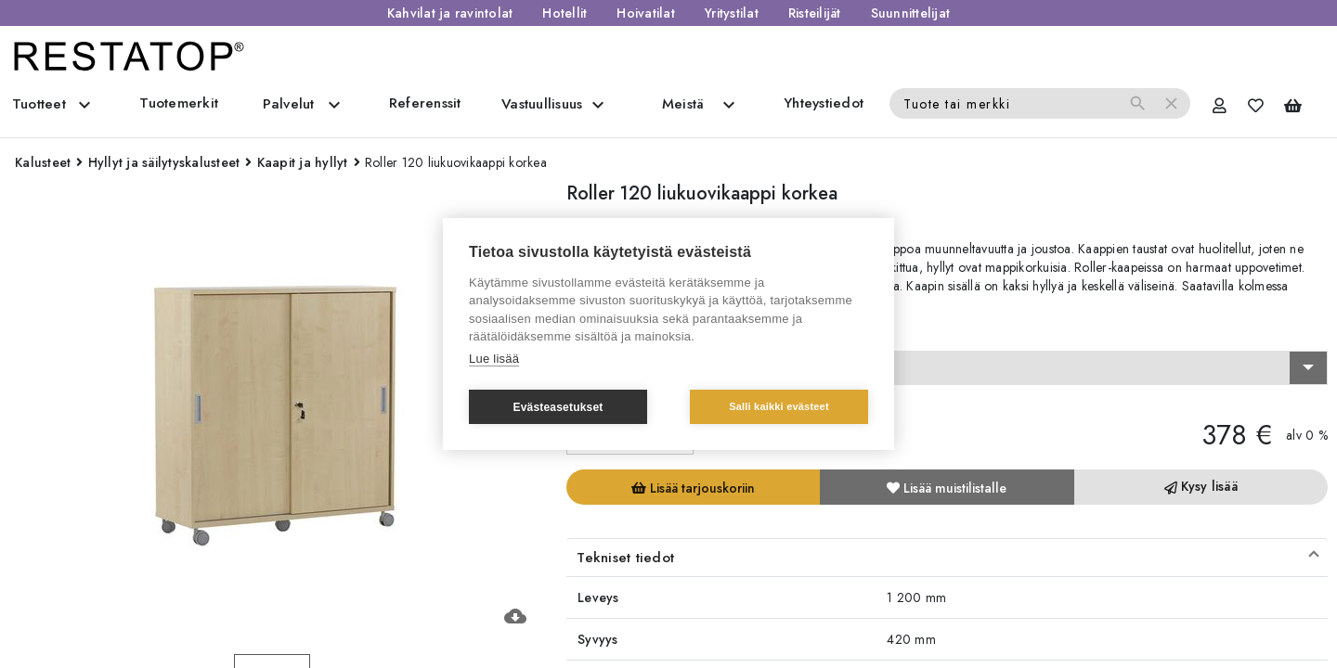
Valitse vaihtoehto (626, 334)
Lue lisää (494, 359)
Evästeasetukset (558, 407)
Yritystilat (732, 13)
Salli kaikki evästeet (779, 406)
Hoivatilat (646, 13)
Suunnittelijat (911, 13)
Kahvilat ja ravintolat (450, 13)
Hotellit (564, 13)
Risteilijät (814, 13)
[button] (947, 557)
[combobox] (947, 368)
